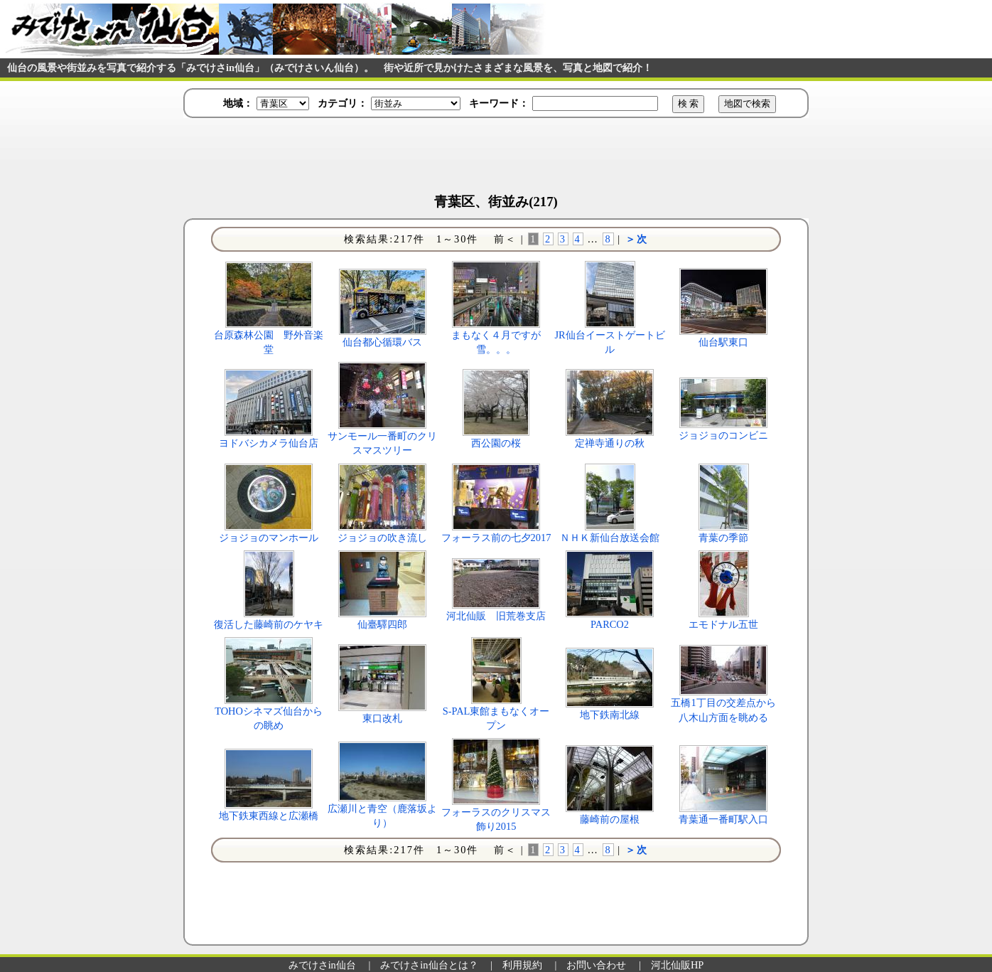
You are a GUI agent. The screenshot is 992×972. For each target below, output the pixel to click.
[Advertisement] (496, 157)
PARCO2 (610, 624)
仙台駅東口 (723, 342)
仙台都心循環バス (382, 342)
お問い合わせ (596, 965)
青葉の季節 (723, 537)
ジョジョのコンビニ (723, 435)
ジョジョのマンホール (268, 537)
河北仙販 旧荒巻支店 (496, 615)
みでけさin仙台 (322, 965)
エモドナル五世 (723, 624)
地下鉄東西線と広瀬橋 (268, 815)
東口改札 (382, 718)
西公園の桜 (496, 443)
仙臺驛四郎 (382, 624)
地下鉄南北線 (610, 714)
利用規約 (522, 965)
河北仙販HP (677, 965)
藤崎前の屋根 (610, 819)
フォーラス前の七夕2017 (496, 537)
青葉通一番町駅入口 (723, 819)
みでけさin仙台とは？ (429, 965)
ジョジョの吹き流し (382, 537)
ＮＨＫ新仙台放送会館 (609, 537)
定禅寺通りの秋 (610, 443)
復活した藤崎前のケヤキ (268, 624)
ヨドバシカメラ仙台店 (268, 443)
